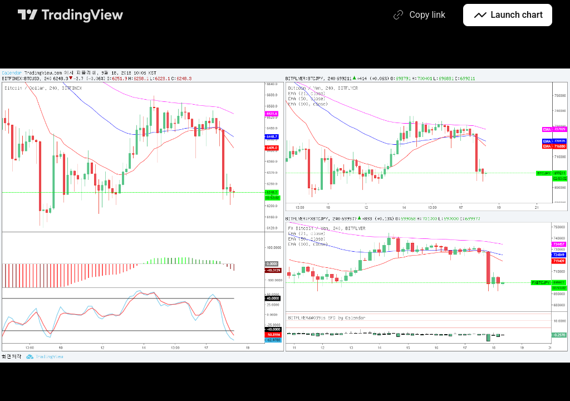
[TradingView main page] (71, 15)
